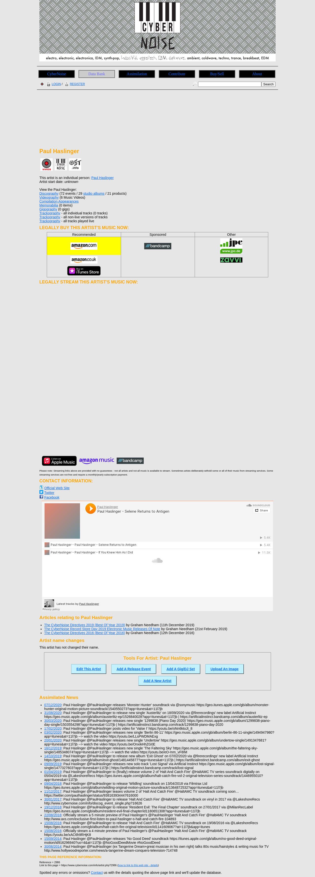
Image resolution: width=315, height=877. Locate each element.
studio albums (93, 193)
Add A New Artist (158, 681)
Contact (97, 873)
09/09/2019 (53, 764)
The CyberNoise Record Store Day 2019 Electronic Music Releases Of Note (102, 629)
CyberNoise (56, 74)
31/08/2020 (53, 713)
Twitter (49, 493)
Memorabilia (48, 205)
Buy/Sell (217, 74)
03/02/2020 (53, 732)
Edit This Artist (89, 669)
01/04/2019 (53, 772)
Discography (49, 193)
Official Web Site (57, 488)
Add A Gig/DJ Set (181, 669)
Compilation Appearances (59, 201)
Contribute (177, 74)
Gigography (48, 209)
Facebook (51, 497)
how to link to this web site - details (138, 865)
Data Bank (96, 74)
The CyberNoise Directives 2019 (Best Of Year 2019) (84, 625)
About (257, 74)
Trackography (49, 213)
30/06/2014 (53, 846)
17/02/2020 (53, 728)
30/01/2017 (53, 799)
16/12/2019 (53, 748)
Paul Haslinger (102, 178)
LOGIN (53, 84)
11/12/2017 (53, 791)
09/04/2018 (53, 784)
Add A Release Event (134, 669)
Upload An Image (225, 669)
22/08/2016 (53, 815)
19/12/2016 (53, 807)
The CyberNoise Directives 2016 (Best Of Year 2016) (84, 633)
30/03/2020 (53, 721)
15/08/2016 (53, 823)
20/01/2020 (53, 740)
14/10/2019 (53, 756)
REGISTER (74, 84)
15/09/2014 (53, 839)
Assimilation (137, 74)
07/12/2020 (53, 705)
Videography (49, 197)
